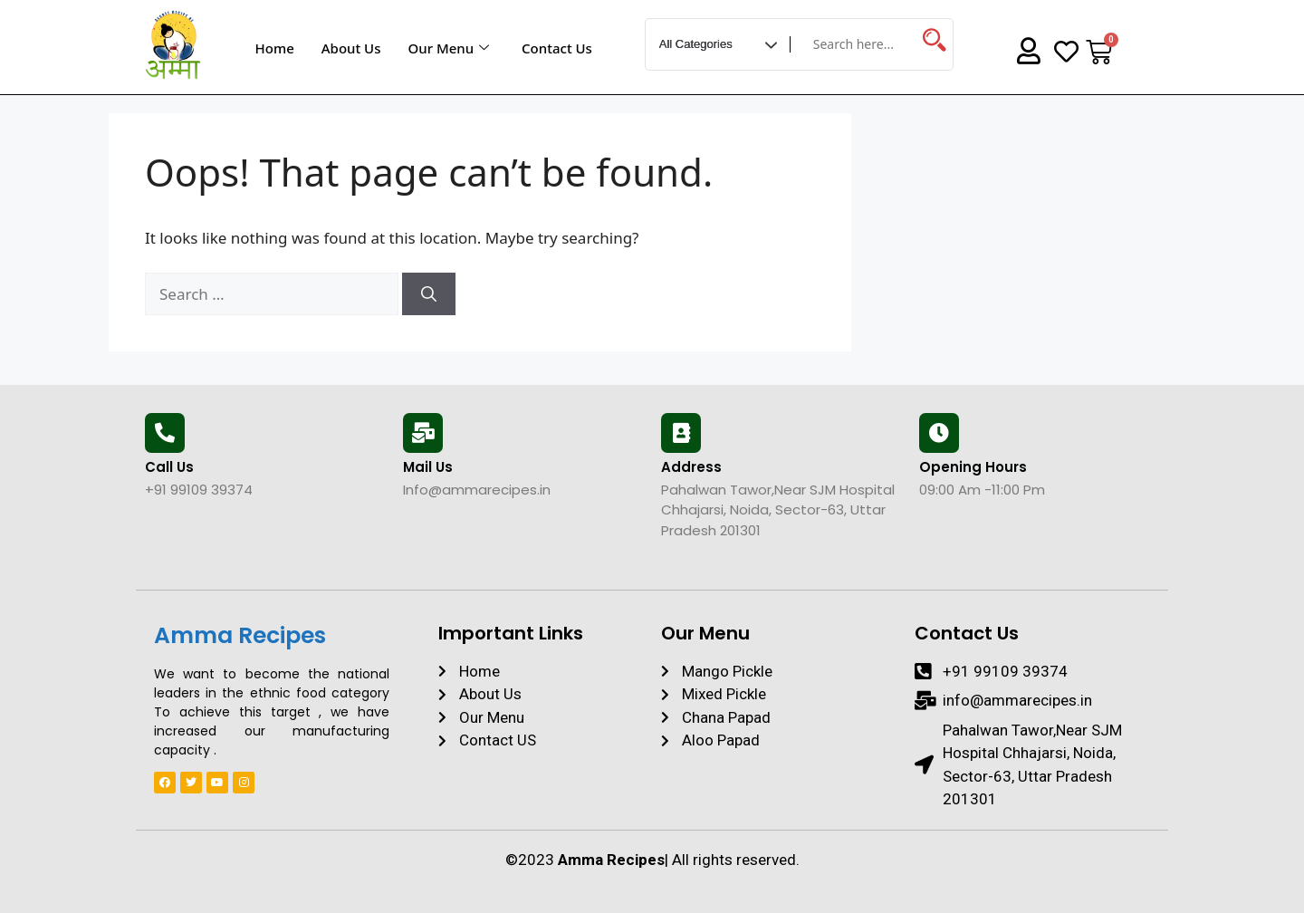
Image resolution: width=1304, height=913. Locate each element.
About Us (351, 48)
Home (274, 48)
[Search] (428, 294)
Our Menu (448, 48)
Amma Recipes (240, 635)
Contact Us (557, 48)
